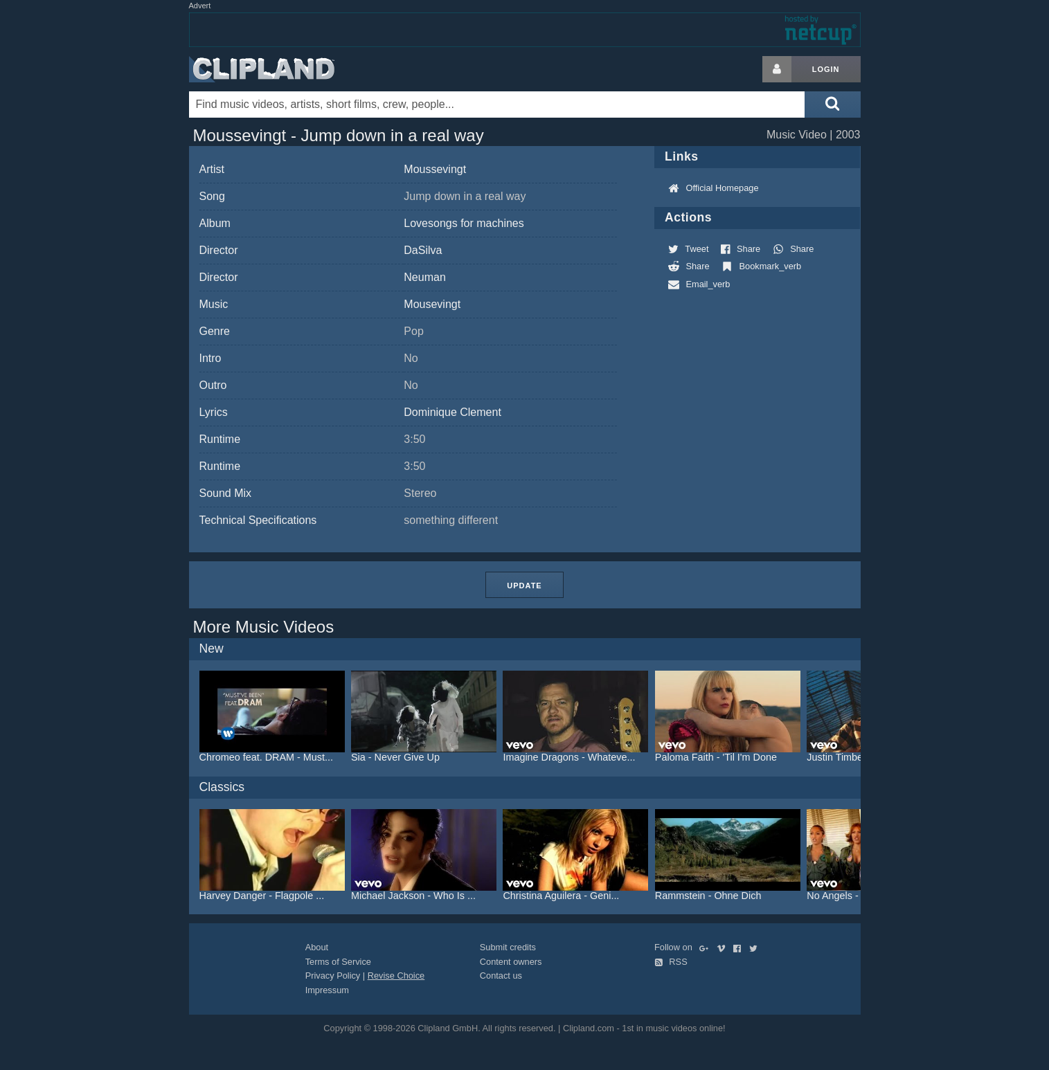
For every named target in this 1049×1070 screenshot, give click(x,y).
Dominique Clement (452, 412)
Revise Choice (396, 975)
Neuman (424, 277)
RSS (671, 961)
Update (524, 585)
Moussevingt (435, 169)
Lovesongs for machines (463, 223)
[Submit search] (832, 104)
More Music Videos (263, 626)
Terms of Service (338, 961)
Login (826, 69)
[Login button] (776, 69)
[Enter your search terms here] (497, 104)
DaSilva (423, 250)
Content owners (511, 961)
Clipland (261, 69)
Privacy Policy (333, 975)
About (316, 947)
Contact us (501, 975)
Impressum (327, 990)
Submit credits (508, 947)
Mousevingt (432, 304)
